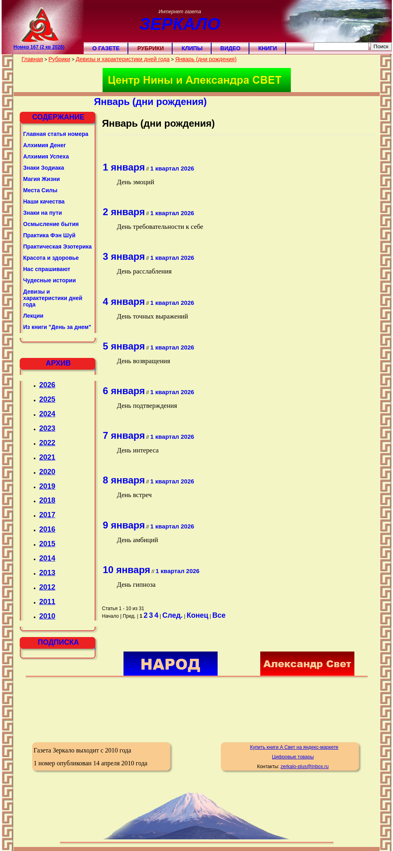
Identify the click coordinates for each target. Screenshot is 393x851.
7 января (124, 435)
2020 (47, 472)
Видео (230, 48)
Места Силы (40, 190)
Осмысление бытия (51, 224)
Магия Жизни (41, 179)
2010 (47, 616)
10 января (126, 569)
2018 (47, 500)
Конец (197, 615)
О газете (106, 48)
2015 (47, 544)
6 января (124, 390)
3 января (124, 256)
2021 (47, 457)
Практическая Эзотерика (57, 246)
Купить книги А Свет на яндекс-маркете (294, 747)
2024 (47, 414)
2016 (47, 529)
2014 (47, 558)
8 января (124, 480)
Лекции (33, 315)
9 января (124, 525)
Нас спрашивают (46, 269)
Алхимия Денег (44, 145)
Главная (32, 59)
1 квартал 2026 (172, 168)
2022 (47, 443)
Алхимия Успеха (46, 156)
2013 (47, 573)
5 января (124, 346)
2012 (47, 587)
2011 (47, 602)
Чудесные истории (49, 280)
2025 (47, 399)
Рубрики (150, 48)
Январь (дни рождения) (206, 59)
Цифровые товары (293, 757)
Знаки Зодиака (43, 167)
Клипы (191, 48)
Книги (267, 48)
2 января (124, 211)
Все (219, 615)
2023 (47, 428)
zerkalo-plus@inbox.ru (304, 766)
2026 (47, 385)
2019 (47, 486)
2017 (47, 515)
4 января (124, 301)
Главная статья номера (55, 134)
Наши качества (44, 201)
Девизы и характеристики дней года (122, 59)
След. (173, 615)
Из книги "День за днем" (57, 327)
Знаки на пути (42, 213)
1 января (124, 167)
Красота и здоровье (51, 258)
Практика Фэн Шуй (49, 235)
